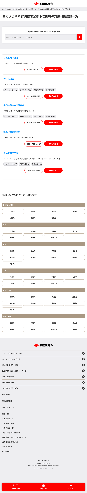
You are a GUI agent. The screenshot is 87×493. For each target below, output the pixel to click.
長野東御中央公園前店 (13, 105)
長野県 (33, 257)
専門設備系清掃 (43, 376)
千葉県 (12, 237)
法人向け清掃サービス (43, 365)
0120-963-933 (46, 463)
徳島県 (33, 303)
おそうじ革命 (6, 9)
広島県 (74, 297)
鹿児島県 (54, 329)
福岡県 (12, 323)
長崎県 (53, 323)
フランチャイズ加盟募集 (11, 432)
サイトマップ (7, 446)
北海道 (12, 211)
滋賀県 (33, 277)
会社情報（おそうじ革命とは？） (14, 437)
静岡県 (74, 257)
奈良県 (33, 283)
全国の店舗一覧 (8, 428)
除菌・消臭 (6, 394)
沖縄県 (74, 329)
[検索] (79, 37)
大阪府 (74, 277)
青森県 (33, 211)
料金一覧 (5, 414)
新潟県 (12, 251)
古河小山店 (8, 78)
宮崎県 (33, 329)
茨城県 (12, 231)
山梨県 (12, 257)
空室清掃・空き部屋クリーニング (43, 370)
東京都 (33, 237)
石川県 (53, 251)
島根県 (33, 297)
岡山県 (53, 297)
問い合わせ (6, 451)
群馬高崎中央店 (10, 57)
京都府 (53, 277)
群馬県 (31, 9)
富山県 (33, 251)
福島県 (53, 218)
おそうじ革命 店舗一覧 (20, 9)
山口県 (12, 303)
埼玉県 (74, 231)
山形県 (33, 218)
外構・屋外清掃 (43, 382)
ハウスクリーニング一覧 (43, 359)
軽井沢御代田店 (10, 153)
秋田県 (12, 218)
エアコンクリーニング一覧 (43, 353)
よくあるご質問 (8, 423)
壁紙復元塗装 (7, 401)
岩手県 (53, 211)
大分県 (12, 329)
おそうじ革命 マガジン (10, 442)
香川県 (53, 303)
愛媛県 (74, 303)
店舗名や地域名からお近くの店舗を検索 (43, 31)
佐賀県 (33, 323)
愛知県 (12, 264)
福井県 (74, 251)
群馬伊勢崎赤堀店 (11, 131)
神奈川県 (54, 237)
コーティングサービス (43, 388)
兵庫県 (12, 283)
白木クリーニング (8, 407)
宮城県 (74, 211)
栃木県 (33, 231)
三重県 (12, 277)
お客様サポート (8, 418)
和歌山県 (54, 283)
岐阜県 (53, 257)
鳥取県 (12, 297)
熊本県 (74, 323)
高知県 (12, 309)
